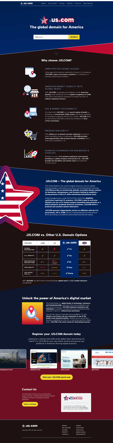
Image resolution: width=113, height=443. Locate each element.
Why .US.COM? (52, 3)
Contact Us (78, 3)
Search (74, 37)
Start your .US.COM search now (56, 377)
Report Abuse (87, 3)
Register (43, 3)
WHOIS (69, 3)
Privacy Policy (80, 427)
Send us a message (30, 404)
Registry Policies (80, 432)
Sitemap (78, 425)
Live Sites (62, 3)
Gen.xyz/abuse (83, 407)
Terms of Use (80, 429)
